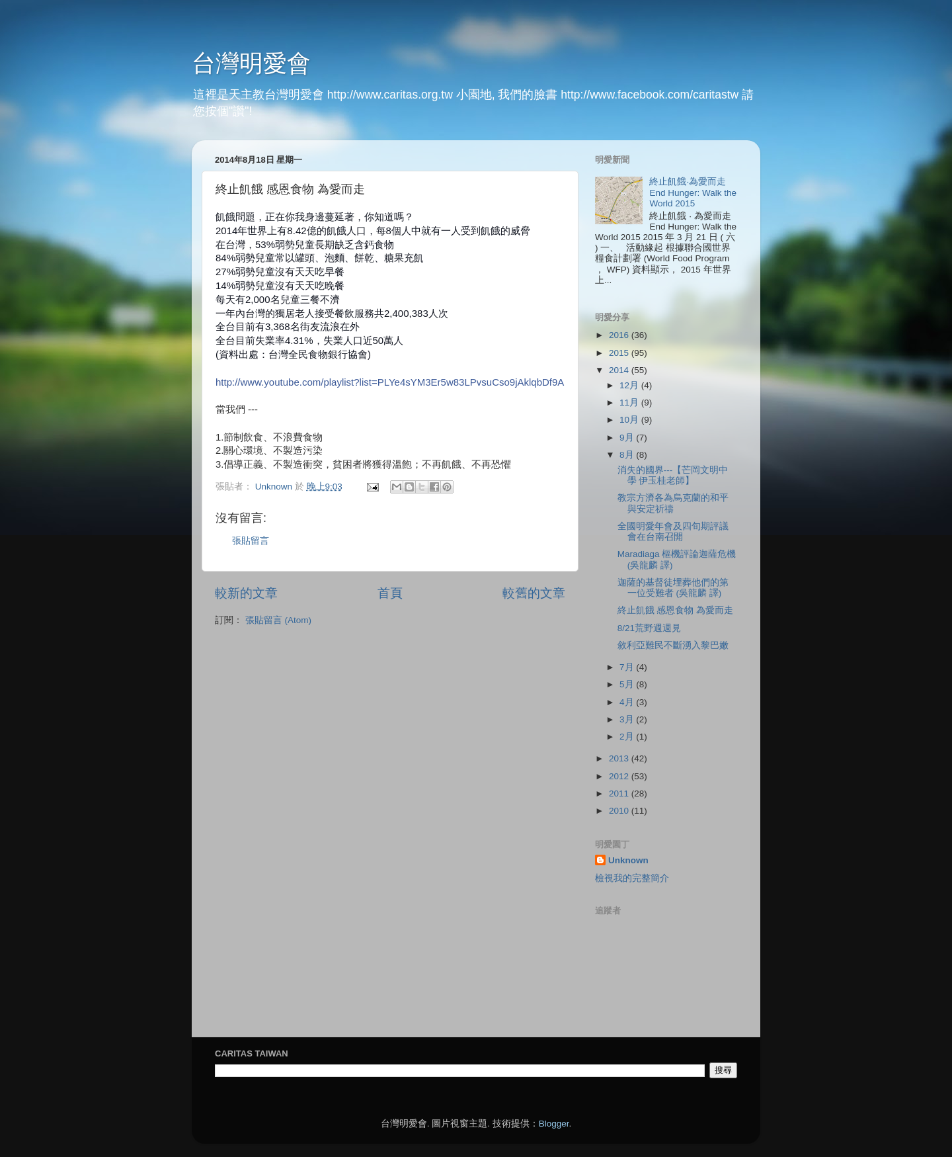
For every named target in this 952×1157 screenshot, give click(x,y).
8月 (627, 455)
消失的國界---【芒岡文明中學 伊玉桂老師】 (673, 475)
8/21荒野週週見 (649, 628)
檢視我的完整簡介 (632, 878)
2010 (620, 811)
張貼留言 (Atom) (278, 620)
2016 (620, 335)
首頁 (390, 593)
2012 (620, 776)
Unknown (628, 860)
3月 (627, 719)
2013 (620, 758)
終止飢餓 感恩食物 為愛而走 (675, 610)
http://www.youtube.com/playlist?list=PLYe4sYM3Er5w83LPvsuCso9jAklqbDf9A (390, 382)
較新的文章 (246, 593)
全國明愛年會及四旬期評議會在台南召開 (673, 531)
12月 (630, 385)
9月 (627, 438)
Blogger (554, 1124)
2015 (620, 353)
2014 (620, 370)
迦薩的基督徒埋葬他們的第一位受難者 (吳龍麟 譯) (673, 588)
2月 (627, 737)
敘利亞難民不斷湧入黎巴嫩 (673, 645)
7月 (627, 667)
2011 (620, 793)
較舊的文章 (533, 593)
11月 (630, 402)
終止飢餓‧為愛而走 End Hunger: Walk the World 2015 (692, 192)
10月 (630, 420)
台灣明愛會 (251, 63)
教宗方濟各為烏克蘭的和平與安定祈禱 (673, 503)
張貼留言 (250, 541)
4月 (627, 702)
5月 (627, 684)
